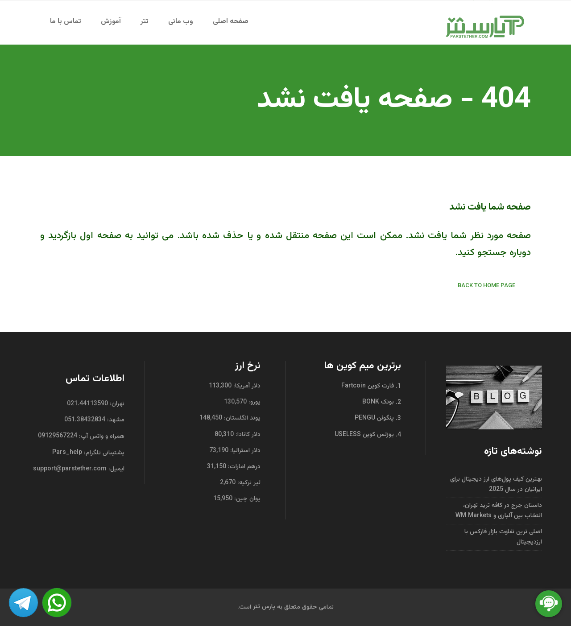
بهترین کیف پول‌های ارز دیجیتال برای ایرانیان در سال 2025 (496, 484)
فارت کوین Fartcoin (368, 386)
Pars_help (67, 452)
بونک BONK (379, 402)
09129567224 (57, 436)
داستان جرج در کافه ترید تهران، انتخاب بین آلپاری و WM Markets (498, 511)
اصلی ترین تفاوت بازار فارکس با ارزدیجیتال (503, 537)
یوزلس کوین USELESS (365, 434)
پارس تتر (264, 607)
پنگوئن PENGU (375, 418)
